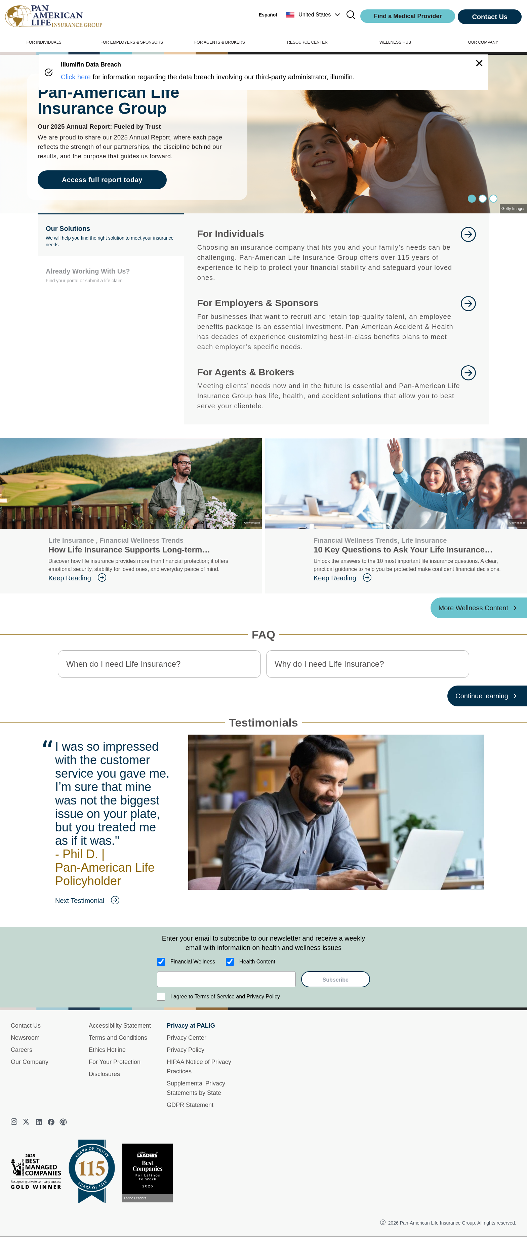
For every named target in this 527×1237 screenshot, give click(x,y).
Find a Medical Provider (408, 16)
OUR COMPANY (483, 42)
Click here (76, 77)
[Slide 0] (472, 199)
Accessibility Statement (120, 1025)
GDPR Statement (190, 1105)
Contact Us (490, 16)
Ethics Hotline (107, 1049)
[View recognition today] (150, 1173)
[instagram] (15, 1122)
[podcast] (63, 1122)
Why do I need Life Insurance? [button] (329, 663)
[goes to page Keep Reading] (149, 578)
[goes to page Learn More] (468, 255)
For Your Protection (114, 1062)
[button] (313, 15)
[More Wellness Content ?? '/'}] (479, 607)
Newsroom (25, 1037)
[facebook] (51, 1122)
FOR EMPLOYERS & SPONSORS (131, 42)
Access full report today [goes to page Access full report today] (102, 179)
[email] (226, 979)
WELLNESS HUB (395, 42)
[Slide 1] (483, 199)
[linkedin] (39, 1122)
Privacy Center (186, 1037)
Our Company (29, 1062)
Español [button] (268, 14)
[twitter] (27, 1122)
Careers (21, 1049)
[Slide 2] (493, 199)
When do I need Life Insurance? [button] (123, 663)
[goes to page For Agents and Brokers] (468, 388)
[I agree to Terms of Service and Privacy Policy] (161, 997)
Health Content (257, 961)
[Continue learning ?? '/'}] (487, 696)
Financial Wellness (192, 961)
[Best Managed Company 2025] (39, 1173)
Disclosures (104, 1074)
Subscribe (336, 980)
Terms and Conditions (118, 1037)
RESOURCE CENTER (307, 42)
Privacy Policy (185, 1049)
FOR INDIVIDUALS (44, 42)
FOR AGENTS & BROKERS (219, 42)
